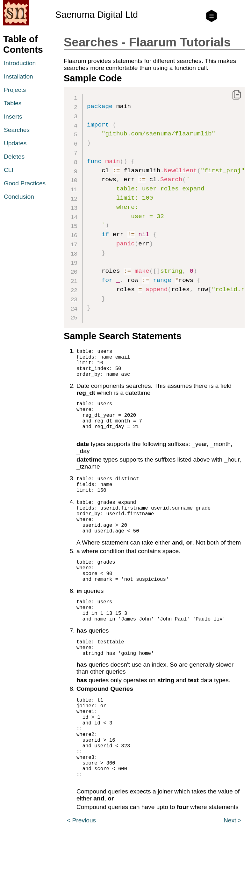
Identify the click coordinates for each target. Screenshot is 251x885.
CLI (8, 170)
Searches (17, 130)
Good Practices (25, 183)
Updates (15, 143)
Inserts (13, 116)
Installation (18, 76)
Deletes (14, 156)
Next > (232, 875)
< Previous (81, 875)
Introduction (20, 63)
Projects (15, 89)
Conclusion (19, 196)
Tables (12, 103)
